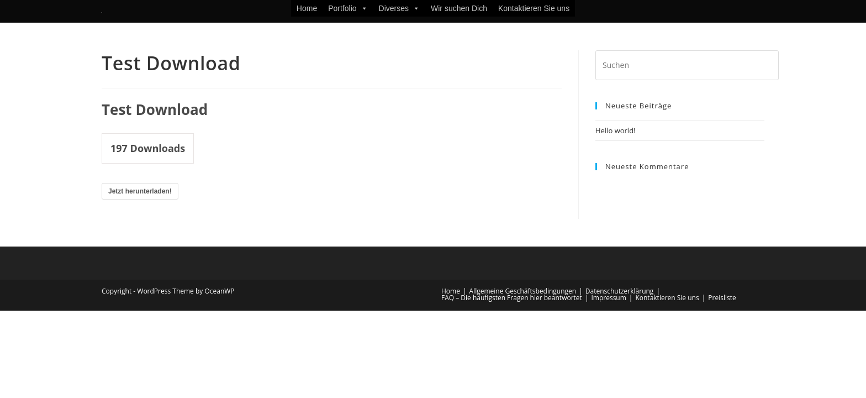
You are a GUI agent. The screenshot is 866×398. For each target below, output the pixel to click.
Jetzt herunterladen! (140, 191)
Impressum (608, 297)
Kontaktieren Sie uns (533, 8)
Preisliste (722, 297)
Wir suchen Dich (459, 8)
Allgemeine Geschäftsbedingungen (523, 291)
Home (307, 8)
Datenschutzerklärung (619, 291)
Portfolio (347, 8)
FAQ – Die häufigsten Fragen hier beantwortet (511, 297)
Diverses (399, 8)
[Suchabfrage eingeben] (687, 65)
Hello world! (615, 130)
